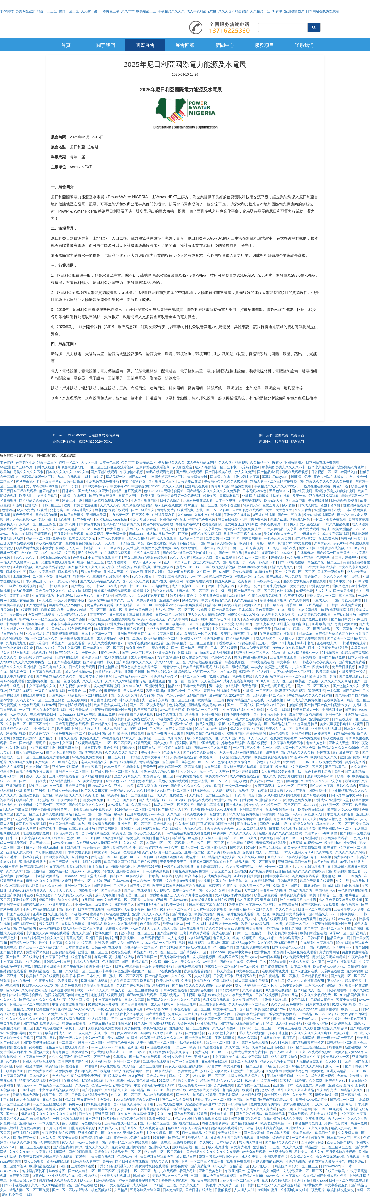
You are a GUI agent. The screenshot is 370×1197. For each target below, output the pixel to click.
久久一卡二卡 (104, 1033)
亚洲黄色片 (334, 714)
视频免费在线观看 (306, 876)
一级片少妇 (167, 529)
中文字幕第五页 (248, 971)
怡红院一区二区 (205, 672)
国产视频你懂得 (80, 1152)
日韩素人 (237, 847)
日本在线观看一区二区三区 (191, 1009)
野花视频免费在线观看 (112, 510)
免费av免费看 (289, 619)
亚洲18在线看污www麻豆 (146, 814)
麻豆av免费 (107, 714)
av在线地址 (360, 881)
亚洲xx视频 (199, 619)
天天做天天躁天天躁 (162, 928)
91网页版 (296, 843)
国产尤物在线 (320, 947)
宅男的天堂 (252, 505)
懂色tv (338, 771)
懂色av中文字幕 (322, 786)
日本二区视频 (301, 966)
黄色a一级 (341, 486)
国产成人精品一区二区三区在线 (81, 529)
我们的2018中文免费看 (294, 543)
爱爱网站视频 (12, 638)
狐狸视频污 (316, 691)
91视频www (299, 757)
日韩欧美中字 (16, 572)
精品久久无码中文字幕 (247, 729)
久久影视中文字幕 (79, 943)
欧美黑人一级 (50, 1023)
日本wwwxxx (121, 881)
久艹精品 (121, 1190)
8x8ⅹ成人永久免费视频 (304, 700)
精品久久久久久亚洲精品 (19, 667)
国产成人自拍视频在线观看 (196, 1095)
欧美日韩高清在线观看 (206, 1047)
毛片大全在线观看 (249, 719)
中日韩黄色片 (310, 534)
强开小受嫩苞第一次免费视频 (179, 496)
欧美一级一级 (221, 591)
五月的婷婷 (224, 985)
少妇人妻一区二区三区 (336, 805)
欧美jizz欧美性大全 (151, 619)
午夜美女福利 (45, 981)
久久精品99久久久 (165, 962)
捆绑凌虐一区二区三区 (201, 505)
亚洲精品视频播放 (255, 496)
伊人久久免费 (245, 472)
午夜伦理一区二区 (131, 895)
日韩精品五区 (287, 881)
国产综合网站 (167, 933)
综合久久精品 (137, 538)
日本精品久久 (39, 1076)
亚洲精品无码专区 (164, 676)
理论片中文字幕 (341, 581)
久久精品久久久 (116, 1090)
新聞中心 (224, 45)
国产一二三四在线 (241, 705)
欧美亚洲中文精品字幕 (289, 914)
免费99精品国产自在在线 (245, 700)
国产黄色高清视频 (210, 805)
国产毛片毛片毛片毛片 (278, 686)
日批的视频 (223, 1190)
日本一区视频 (226, 500)
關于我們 (105, 45)
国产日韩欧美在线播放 (132, 1161)
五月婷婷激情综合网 (175, 957)
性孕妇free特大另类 (253, 567)
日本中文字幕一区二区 (98, 633)
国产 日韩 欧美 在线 (54, 586)
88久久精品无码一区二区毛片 (119, 900)
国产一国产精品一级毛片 (190, 648)
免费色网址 (299, 1000)
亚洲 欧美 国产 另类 (327, 624)
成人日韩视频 (34, 1161)
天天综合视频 (222, 790)
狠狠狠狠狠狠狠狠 (66, 633)
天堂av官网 (222, 1014)
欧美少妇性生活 (271, 938)
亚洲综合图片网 (25, 900)
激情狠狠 (295, 705)
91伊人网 (263, 681)
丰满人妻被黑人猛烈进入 (272, 624)
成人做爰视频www (79, 672)
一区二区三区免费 (193, 676)
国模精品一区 (58, 871)
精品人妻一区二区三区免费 (295, 748)
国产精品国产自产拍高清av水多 (328, 705)
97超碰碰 (160, 1137)
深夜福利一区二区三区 (253, 652)
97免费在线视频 (21, 691)
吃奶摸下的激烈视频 (290, 691)
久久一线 (343, 881)
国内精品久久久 (100, 786)
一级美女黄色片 (186, 1071)
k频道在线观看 (93, 1080)
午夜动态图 (134, 572)
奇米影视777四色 (162, 1023)
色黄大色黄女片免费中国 (250, 1052)
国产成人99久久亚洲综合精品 (100, 491)
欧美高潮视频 (326, 672)
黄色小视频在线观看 (174, 781)
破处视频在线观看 (14, 971)
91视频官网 (330, 652)
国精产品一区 (239, 1166)
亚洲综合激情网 (128, 871)
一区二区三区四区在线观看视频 (111, 467)
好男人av (248, 919)
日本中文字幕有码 (95, 486)
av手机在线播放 (352, 862)
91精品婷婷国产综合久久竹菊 (42, 938)
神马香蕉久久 (82, 510)
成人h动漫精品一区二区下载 (216, 467)
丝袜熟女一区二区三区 (199, 762)
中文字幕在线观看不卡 (105, 557)
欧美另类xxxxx (213, 705)
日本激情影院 (173, 1190)
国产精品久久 (101, 724)
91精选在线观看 (116, 657)
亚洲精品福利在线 (173, 519)
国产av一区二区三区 (137, 652)
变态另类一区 (60, 510)
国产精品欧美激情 (36, 919)
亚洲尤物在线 (301, 733)
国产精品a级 (182, 1109)
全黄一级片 (90, 652)
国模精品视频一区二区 (189, 1147)
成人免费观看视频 (14, 843)
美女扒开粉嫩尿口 (245, 771)
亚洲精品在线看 (197, 486)
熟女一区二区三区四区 (84, 838)
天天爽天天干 (322, 1104)
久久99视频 (324, 852)
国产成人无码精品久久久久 (100, 581)
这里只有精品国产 (23, 600)
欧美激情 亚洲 (68, 729)
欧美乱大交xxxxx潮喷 (343, 809)
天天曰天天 (17, 614)
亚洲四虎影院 (16, 786)
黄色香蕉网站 (265, 610)
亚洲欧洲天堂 (155, 686)
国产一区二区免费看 (327, 1109)
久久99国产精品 (152, 695)
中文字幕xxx (120, 486)
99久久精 (82, 472)
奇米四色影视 (251, 1095)
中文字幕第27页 (134, 481)
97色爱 (120, 1047)
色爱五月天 (271, 505)
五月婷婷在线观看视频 (153, 467)
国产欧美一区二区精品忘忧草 (270, 724)
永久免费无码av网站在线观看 (241, 752)
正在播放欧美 (88, 553)
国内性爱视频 (302, 491)
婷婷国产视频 (16, 733)
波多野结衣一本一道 (223, 924)
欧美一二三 (350, 1009)
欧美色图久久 (335, 1080)
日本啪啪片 (282, 629)
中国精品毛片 (209, 743)
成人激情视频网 (80, 591)
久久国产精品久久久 (72, 614)
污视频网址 (344, 1104)
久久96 (330, 1061)
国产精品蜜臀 (156, 1014)
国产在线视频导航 (124, 762)
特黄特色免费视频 (202, 519)
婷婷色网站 (180, 1166)
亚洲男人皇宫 (26, 828)
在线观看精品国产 (88, 743)
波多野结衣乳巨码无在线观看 (232, 1137)
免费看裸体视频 (250, 500)
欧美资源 (245, 581)
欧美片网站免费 (28, 548)
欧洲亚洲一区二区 (99, 966)
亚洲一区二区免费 (74, 1014)
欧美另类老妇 (303, 1133)
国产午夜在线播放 (103, 496)
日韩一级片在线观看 (170, 614)
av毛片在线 (111, 738)
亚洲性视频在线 (33, 624)
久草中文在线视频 (208, 515)
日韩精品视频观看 (344, 500)
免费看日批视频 (344, 667)
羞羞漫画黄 (113, 691)
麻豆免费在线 (147, 786)
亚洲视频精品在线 (328, 510)
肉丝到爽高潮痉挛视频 (337, 610)
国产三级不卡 (75, 786)
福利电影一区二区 (104, 857)
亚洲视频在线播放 (143, 781)
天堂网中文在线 (165, 881)
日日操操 (332, 605)
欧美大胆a (27, 496)
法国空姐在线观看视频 (134, 567)
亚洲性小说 (136, 1047)
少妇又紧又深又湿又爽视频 (257, 900)
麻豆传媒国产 (99, 819)
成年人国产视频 (323, 1076)
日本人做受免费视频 (255, 648)
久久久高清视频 (224, 1028)
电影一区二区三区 (91, 562)
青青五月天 (263, 629)
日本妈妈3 (246, 610)
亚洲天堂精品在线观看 (17, 543)
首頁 (66, 45)
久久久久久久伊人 (243, 833)
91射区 (224, 572)
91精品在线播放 (72, 515)
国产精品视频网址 (240, 638)
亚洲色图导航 (16, 1033)
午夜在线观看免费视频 (265, 595)
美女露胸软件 (87, 1099)
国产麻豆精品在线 (102, 1023)
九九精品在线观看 (310, 1061)
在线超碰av (306, 553)
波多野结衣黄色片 (351, 467)
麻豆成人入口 (202, 557)
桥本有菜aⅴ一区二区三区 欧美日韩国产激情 (52, 619)
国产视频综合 (195, 1033)
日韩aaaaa (137, 534)
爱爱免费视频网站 (243, 819)
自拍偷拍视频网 (156, 900)
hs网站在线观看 (67, 657)
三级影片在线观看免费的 (111, 576)
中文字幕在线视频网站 (46, 672)
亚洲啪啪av (80, 857)
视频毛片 (289, 1038)
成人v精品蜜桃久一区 (303, 652)
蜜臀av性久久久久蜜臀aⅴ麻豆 (49, 881)
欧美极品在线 (276, 729)
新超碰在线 (353, 1047)
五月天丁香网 (268, 643)
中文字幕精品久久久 (216, 600)
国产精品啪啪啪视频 (96, 776)
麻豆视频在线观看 (187, 919)
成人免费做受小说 (110, 638)
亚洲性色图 (157, 681)
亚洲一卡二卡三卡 (177, 562)
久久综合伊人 (132, 686)
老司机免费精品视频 (40, 719)
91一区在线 (356, 548)
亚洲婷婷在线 (341, 1023)
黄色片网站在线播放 (328, 477)
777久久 (302, 1076)
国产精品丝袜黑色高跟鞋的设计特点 (190, 553)
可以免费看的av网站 (268, 1161)
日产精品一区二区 (23, 943)
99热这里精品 (308, 610)
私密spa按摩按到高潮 (127, 1019)
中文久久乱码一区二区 (163, 1133)
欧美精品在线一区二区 (161, 638)
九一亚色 (149, 700)
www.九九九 (9, 534)
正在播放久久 (327, 643)
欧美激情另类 (68, 981)
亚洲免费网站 (211, 714)
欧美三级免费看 (146, 710)
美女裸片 (84, 686)
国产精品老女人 (170, 809)
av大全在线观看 (28, 1099)
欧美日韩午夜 (325, 1133)
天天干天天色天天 (279, 510)
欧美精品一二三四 (211, 700)
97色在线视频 (29, 705)
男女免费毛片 (49, 924)
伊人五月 (87, 1180)
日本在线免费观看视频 (219, 567)
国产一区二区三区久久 (41, 638)
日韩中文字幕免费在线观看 (328, 648)
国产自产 (246, 1009)
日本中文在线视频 (261, 662)
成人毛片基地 (218, 1147)
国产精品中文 (341, 619)
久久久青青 (303, 510)
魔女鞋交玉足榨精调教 (242, 524)
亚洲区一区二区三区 (93, 952)
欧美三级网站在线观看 (54, 819)
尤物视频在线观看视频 (58, 562)
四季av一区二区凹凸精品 (304, 605)
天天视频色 (219, 729)
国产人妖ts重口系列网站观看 (175, 743)
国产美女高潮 (140, 885)
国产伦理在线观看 (46, 1142)
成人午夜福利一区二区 (189, 586)
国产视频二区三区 (162, 481)
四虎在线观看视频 (295, 472)
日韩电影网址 (68, 748)
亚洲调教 (39, 914)
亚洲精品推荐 (319, 719)
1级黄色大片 (313, 1185)
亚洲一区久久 (296, 1052)
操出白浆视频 (193, 1066)
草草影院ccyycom (275, 477)
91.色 (45, 553)
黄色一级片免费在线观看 (96, 824)
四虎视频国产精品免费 (119, 847)
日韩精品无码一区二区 (38, 477)
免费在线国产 (90, 738)
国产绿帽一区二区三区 (254, 1085)
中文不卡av (85, 990)
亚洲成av (32, 505)
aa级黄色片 (103, 904)
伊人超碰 (289, 505)
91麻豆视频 (95, 534)
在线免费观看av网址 (315, 529)
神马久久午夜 (129, 700)
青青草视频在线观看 (271, 843)
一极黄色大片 (308, 1019)
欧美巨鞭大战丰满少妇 (36, 657)
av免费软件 (295, 1004)
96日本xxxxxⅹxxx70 (37, 985)
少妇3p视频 (211, 786)
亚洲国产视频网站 (144, 500)
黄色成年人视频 (278, 1133)
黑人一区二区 (282, 681)
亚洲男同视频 (105, 1114)
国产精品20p (163, 824)
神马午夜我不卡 (28, 481)
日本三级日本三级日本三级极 (131, 614)
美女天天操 (307, 548)
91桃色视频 (62, 519)
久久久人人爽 (172, 486)
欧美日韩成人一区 (306, 710)
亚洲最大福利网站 (121, 624)
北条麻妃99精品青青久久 (122, 524)
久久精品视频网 (279, 710)
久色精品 (258, 1047)
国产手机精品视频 (135, 962)
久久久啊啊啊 (299, 600)
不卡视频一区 (342, 947)
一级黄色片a (52, 481)
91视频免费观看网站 (36, 534)
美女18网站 (290, 995)
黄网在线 (133, 529)
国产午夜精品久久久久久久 (56, 676)
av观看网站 (237, 595)
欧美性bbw (332, 843)
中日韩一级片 (122, 819)
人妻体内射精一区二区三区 (87, 610)
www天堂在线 (118, 805)
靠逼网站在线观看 (199, 581)
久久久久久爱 (52, 885)
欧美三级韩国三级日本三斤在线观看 (131, 862)
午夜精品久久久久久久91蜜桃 (226, 481)
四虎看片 (272, 752)
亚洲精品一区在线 (57, 962)
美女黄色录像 (93, 781)
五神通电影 (28, 1090)
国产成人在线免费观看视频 (71, 629)
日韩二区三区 (129, 496)
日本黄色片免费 (89, 524)
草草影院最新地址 (71, 467)
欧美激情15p (156, 691)
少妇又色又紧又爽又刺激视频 (341, 900)
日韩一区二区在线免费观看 (349, 1180)
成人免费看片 (251, 1156)
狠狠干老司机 (330, 505)
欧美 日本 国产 (73, 976)
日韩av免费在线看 (174, 990)
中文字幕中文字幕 (353, 1114)
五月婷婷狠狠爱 (313, 1142)
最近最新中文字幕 (346, 752)
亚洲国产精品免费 (332, 657)
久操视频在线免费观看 (205, 662)
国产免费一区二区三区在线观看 (125, 1142)
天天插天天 (92, 847)
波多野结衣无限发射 (116, 919)
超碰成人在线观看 (164, 538)
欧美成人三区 (92, 657)
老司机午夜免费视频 (206, 534)
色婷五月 (285, 1109)
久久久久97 (15, 871)
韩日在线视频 (228, 519)
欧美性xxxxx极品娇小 (257, 924)
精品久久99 (184, 1118)
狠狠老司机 (82, 576)
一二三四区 (67, 1042)
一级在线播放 (159, 648)
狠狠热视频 (308, 657)
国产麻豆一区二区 (289, 838)
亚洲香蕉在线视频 (332, 548)
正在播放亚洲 (298, 729)
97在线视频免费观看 (324, 496)
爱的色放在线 (163, 567)
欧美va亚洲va (173, 924)
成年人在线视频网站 (238, 681)
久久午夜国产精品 (301, 557)
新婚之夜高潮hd (25, 738)
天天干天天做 (105, 543)
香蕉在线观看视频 (197, 971)
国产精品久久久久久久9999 (339, 748)
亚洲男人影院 (154, 572)
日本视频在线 (68, 572)
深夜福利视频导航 (354, 538)
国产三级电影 (295, 500)
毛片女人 (301, 1152)
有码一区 (116, 610)
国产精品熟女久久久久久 (134, 662)
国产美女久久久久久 (186, 786)
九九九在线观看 (69, 477)
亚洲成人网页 (299, 962)
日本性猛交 (104, 595)
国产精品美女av (224, 610)
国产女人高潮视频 (179, 729)
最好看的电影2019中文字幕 (230, 695)
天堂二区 (272, 852)
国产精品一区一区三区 (147, 1090)
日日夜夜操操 (114, 719)
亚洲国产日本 (283, 1085)
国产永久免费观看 (322, 467)
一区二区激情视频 (14, 1166)
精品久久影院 (206, 724)
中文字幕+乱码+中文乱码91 (53, 595)
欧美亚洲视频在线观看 (271, 757)
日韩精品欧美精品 (46, 876)
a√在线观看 (212, 767)
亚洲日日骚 (94, 938)
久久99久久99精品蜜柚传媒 (126, 681)
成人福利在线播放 (169, 505)
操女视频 (133, 838)
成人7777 (310, 805)
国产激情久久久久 (346, 686)
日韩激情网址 (108, 667)
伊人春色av (142, 881)
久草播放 (120, 1057)
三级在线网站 (77, 700)
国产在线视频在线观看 (191, 1114)
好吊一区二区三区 (92, 1042)
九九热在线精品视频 (137, 505)
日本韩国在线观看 (214, 548)
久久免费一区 (302, 1095)
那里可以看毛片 (337, 767)
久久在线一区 (133, 843)
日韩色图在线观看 (181, 572)
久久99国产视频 (21, 762)
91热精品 (149, 529)
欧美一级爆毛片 (244, 938)
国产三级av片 (22, 467)
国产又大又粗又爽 (136, 581)
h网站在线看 (281, 496)
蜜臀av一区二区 (188, 567)
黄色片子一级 (196, 857)
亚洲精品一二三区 (152, 738)
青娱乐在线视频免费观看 (243, 529)
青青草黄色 (98, 614)
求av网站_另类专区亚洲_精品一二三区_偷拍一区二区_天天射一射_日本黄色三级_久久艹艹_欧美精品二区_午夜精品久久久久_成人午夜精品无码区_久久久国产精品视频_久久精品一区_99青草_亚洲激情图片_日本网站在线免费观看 (169, 11)
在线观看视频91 (320, 1052)
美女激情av (80, 1052)
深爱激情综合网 (327, 1095)
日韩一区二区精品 (248, 933)
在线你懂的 (272, 1118)
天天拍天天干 (262, 1166)
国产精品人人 (125, 595)
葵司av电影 (259, 790)
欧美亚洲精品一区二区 (349, 529)
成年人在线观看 (12, 767)
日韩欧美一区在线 (159, 876)
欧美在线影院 (212, 524)
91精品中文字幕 (191, 538)
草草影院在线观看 (49, 852)
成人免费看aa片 (142, 657)
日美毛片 (209, 1185)
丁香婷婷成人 (226, 643)
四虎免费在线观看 (335, 838)
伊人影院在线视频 (278, 990)
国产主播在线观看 (198, 1014)
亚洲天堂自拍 (39, 643)
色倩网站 (8, 510)
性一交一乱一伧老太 (183, 681)
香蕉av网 (214, 943)
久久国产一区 (207, 572)
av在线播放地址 (186, 548)
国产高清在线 (351, 1095)
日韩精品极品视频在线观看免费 (293, 828)
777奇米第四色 (168, 657)
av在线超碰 (101, 1071)
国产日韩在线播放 (249, 1114)
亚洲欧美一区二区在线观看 (29, 1004)
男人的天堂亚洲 (251, 1142)
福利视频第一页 (107, 933)
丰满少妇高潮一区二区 (168, 477)
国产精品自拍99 (158, 985)
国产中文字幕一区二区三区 (295, 572)
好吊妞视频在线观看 (86, 862)
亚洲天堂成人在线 (143, 519)
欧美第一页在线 (307, 681)
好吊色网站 (190, 600)
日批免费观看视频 (82, 1128)
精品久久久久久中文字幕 (324, 781)
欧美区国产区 (221, 871)
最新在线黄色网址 (232, 724)
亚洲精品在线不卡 (269, 800)
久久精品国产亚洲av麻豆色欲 (325, 1176)
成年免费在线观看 (311, 638)
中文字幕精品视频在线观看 (66, 866)
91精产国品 (147, 748)
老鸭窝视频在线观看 (237, 1090)
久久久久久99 (19, 1152)
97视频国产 (9, 1090)
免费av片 (36, 1033)
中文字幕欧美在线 (226, 629)
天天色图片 (250, 686)
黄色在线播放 (91, 1123)
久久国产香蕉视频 (130, 985)
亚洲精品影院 (44, 729)
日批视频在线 (44, 800)
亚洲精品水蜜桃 (317, 1023)
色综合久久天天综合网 (234, 762)
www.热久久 (85, 595)
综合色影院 (281, 1137)
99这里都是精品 (305, 724)
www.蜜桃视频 (50, 928)
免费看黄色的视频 (79, 543)
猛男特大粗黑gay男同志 (67, 605)
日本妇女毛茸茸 (228, 990)
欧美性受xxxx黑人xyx (329, 966)
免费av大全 (249, 957)
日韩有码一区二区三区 (255, 1028)
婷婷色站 (278, 557)
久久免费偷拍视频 (240, 843)
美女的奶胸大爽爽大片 (281, 534)
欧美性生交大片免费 (156, 548)
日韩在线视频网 (192, 928)
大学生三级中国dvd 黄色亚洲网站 (131, 1080)
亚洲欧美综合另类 (352, 672)
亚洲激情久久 (295, 1128)
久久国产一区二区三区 (174, 790)
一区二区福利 (343, 629)
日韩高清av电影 (243, 795)
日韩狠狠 (214, 885)
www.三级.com (102, 1047)
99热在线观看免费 (160, 472)
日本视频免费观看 (97, 1104)
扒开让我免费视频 (254, 519)
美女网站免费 (133, 691)
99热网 (17, 505)
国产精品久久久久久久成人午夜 (91, 567)
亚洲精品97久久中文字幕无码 (200, 529)
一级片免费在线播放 (69, 600)
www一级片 (275, 781)
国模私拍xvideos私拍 (112, 519)
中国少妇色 (239, 781)
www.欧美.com (64, 843)
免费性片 (55, 1080)
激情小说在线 (161, 1142)
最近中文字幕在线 (101, 871)
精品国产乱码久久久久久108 (161, 1038)
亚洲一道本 (84, 904)
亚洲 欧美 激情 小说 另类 (347, 1085)
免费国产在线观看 (41, 614)
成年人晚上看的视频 (61, 752)
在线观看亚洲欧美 (47, 966)
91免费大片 (167, 1080)
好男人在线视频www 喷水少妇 (29, 519)
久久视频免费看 (261, 871)
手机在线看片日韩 (274, 524)
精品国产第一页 (221, 576)
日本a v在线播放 (127, 966)
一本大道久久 (49, 1123)
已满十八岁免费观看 (141, 600)
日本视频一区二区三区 (344, 1137)
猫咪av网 (49, 705)
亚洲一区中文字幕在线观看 (316, 567)
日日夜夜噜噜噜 (335, 990)
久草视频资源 (294, 595)
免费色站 (118, 1147)
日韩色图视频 (279, 733)
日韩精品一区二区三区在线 (100, 548)
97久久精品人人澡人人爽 (74, 895)
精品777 (174, 686)
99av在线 (278, 652)
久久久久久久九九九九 (122, 752)
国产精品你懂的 (25, 928)
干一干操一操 (116, 534)
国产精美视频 (343, 591)
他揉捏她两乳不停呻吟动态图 (211, 862)
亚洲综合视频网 (202, 990)
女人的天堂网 (23, 591)
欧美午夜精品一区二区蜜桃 (127, 795)
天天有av (223, 771)
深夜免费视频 (110, 1066)
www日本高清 (270, 957)
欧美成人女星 (55, 1109)
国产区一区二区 (28, 814)
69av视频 (343, 943)
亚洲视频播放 (319, 586)
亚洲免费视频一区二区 (153, 624)
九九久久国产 (300, 667)
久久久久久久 (216, 819)
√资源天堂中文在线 (250, 576)
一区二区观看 (175, 843)
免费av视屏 (354, 971)
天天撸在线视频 (103, 1156)
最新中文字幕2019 (321, 776)
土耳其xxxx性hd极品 (320, 985)
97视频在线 (202, 790)
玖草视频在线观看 (94, 981)
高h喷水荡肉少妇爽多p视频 (335, 491)
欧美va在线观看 (59, 1161)
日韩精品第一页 (222, 1114)
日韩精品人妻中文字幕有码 (147, 757)
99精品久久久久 (351, 1090)
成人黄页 (97, 1052)
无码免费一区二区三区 (270, 695)
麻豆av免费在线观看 (198, 500)
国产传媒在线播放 (275, 966)
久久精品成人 (281, 1180)
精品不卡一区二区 (56, 1095)
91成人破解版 (220, 676)
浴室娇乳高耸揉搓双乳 (171, 576)
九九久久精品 (194, 828)
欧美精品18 (15, 1071)
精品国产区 (213, 605)
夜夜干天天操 (23, 515)
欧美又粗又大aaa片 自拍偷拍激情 (314, 1009)
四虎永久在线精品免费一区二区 (243, 962)
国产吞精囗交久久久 (50, 591)
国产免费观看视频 (315, 619)
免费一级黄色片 (185, 890)
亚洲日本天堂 (96, 515)
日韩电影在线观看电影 (262, 553)
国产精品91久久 (35, 904)
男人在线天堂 (91, 572)
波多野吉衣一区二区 (158, 776)
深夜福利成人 (252, 852)
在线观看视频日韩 (44, 714)
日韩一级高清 (73, 481)
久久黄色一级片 (249, 586)
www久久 (138, 928)
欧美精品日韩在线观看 (43, 976)
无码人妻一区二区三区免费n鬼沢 (264, 885)
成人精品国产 (266, 638)
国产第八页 (67, 524)
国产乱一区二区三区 (155, 1123)
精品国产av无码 (290, 814)
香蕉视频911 (129, 938)
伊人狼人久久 (258, 738)
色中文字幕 (210, 624)
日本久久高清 (134, 1000)
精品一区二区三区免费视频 (46, 538)
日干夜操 (223, 757)
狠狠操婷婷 (142, 591)
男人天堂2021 (40, 843)
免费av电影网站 (336, 1123)
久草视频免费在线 (213, 595)
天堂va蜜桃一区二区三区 (210, 781)
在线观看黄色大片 (275, 971)
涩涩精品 (194, 705)
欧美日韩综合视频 (314, 933)
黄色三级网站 (59, 862)
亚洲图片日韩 (135, 672)
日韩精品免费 (301, 477)
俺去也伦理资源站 (104, 700)
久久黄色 (318, 962)
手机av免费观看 (195, 686)
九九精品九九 (16, 643)
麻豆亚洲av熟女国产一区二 (135, 971)
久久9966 (185, 515)
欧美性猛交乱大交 (341, 1190)
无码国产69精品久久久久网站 (301, 1066)
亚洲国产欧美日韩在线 (134, 633)
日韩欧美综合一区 (267, 581)
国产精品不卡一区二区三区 (254, 591)
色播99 (123, 714)
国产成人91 (235, 805)
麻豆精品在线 (220, 477)
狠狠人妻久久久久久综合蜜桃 (281, 833)
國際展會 (145, 45)
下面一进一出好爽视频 (247, 548)
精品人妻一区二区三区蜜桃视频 (274, 481)
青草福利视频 (229, 496)
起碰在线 (324, 752)
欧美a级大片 (274, 500)
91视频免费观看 (238, 1161)
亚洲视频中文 (39, 1052)
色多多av (79, 557)
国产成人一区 (139, 477)
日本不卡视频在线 (291, 562)
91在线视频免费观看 (327, 762)
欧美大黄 (148, 496)
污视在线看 (247, 643)
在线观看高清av (77, 1047)
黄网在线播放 (169, 995)
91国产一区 (154, 843)
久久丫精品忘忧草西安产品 (277, 943)
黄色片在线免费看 (100, 605)
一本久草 (334, 691)
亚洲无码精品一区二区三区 (347, 1071)
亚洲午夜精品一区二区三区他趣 (190, 643)
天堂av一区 (83, 881)
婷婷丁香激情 (230, 505)
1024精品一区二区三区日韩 (135, 809)
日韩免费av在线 (190, 481)
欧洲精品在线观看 (156, 1061)
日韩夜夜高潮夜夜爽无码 (318, 662)
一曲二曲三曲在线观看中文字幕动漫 (117, 1014)
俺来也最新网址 (123, 866)
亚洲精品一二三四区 (258, 691)
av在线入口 (228, 672)
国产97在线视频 (91, 752)
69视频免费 (304, 591)
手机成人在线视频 (87, 962)
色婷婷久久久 (221, 657)
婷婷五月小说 (72, 500)
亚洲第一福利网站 (66, 767)
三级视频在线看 (64, 952)
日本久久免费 (360, 990)
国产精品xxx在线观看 (195, 947)
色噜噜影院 (132, 767)
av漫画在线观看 (159, 1047)
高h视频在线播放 (122, 957)
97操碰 (246, 629)
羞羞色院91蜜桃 (326, 862)
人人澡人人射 (91, 729)
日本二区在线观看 (224, 648)
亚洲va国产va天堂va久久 (77, 1009)
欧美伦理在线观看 (284, 657)
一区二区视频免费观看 (330, 519)
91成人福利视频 (344, 1004)
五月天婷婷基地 (347, 557)
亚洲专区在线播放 (237, 515)
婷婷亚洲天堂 (104, 629)
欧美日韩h (247, 543)
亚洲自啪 (312, 838)
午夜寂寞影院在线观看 (277, 633)
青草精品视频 (149, 762)
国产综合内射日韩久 (225, 619)
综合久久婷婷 (241, 757)
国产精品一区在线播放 (334, 553)
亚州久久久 (159, 795)
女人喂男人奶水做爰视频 (233, 895)
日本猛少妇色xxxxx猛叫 (216, 719)
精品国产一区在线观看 (68, 643)
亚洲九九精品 (124, 786)
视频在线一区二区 (186, 624)
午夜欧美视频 (333, 738)
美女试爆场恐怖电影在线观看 (146, 557)
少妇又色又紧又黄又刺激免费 (222, 1071)
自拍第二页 (30, 553)
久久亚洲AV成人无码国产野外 (98, 843)
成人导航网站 (117, 562)
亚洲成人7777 (191, 638)
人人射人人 (323, 591)
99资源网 (220, 833)
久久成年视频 (227, 809)
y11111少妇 (70, 486)
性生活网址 (54, 1047)
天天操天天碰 (197, 477)
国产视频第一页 (234, 562)
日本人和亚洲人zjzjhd (145, 562)
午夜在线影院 (318, 500)
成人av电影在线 (115, 729)
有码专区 (129, 748)
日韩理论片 (247, 672)
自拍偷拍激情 (357, 966)
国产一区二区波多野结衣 (148, 705)
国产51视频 (168, 947)
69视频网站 (235, 733)
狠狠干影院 (47, 900)
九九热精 (242, 790)
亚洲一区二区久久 (78, 885)
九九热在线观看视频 (50, 567)
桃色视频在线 (42, 652)
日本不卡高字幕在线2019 (243, 534)
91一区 (268, 748)
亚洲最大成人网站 (20, 852)
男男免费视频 (47, 496)
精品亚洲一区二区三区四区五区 (329, 1147)
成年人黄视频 (105, 895)
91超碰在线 (264, 572)
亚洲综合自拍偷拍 (247, 876)
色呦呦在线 (72, 681)
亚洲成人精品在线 (62, 1176)
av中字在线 (199, 576)
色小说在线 (327, 919)
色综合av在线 (128, 1156)
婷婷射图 (111, 938)
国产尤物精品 (36, 605)
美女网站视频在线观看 (260, 619)
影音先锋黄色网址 (139, 610)
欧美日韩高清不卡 (262, 562)
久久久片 (277, 1004)
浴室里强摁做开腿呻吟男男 (111, 710)
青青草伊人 (172, 667)
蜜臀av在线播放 (74, 1023)
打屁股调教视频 (92, 800)
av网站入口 (349, 472)
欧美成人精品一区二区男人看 (251, 909)
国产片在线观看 (315, 795)
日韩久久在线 (166, 714)
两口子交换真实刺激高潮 (303, 847)
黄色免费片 (111, 748)
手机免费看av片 (188, 524)
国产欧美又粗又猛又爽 (145, 833)
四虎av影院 (321, 667)
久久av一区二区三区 (253, 557)
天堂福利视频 (250, 467)
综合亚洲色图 (136, 648)
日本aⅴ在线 (45, 648)
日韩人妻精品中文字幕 (281, 529)
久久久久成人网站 (251, 857)
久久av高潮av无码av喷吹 (21, 885)
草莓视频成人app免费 (238, 943)
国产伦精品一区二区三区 (135, 605)
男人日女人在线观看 (305, 524)
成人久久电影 (293, 1118)
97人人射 (69, 1142)
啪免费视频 (187, 881)
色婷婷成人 (28, 529)
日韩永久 (69, 491)
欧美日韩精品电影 (183, 543)
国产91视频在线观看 (248, 510)
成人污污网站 (67, 581)
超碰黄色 (163, 586)
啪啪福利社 (301, 624)
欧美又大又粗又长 (82, 538)
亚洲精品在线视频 (73, 496)
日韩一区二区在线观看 (315, 909)
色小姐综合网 (223, 947)
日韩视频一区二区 (325, 472)
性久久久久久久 (25, 557)
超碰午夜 (210, 496)
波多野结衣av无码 (109, 672)
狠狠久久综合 (303, 824)
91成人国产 (276, 857)
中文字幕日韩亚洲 (42, 748)
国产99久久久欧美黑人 (200, 752)
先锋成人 (175, 1014)
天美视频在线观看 (184, 757)
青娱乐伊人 (313, 576)
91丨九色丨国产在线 (281, 548)
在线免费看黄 (351, 605)
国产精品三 (177, 1137)
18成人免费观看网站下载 (165, 629)
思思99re (78, 871)
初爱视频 (206, 757)
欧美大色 (95, 691)
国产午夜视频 (91, 767)
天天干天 (149, 767)
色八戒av (12, 990)
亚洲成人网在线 (226, 800)
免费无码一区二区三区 (212, 1052)
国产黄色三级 (81, 586)
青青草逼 (266, 767)
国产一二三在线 (290, 515)
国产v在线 (160, 581)
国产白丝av (134, 943)
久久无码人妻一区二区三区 (162, 852)
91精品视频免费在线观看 (67, 1019)
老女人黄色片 (316, 743)
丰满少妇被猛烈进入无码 (60, 548)
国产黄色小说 (182, 914)
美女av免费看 (225, 557)
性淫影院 (278, 981)
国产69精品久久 (67, 652)
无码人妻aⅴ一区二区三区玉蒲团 (331, 595)
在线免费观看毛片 (284, 738)
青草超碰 (361, 947)
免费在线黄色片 (230, 1133)
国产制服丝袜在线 (150, 904)
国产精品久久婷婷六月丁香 (39, 500)
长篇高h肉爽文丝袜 (295, 1190)
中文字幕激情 (163, 633)
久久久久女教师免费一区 (33, 662)
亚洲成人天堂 (113, 572)
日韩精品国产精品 (131, 543)
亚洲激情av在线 (181, 724)
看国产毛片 (340, 586)
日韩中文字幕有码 (276, 876)
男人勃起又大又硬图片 (278, 614)
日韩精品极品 (106, 1180)
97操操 (132, 1038)
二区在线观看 (162, 1071)
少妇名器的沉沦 (38, 767)
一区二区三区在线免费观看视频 (43, 710)
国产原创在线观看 (104, 472)
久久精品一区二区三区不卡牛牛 (29, 724)
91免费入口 (77, 1109)
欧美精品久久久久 (324, 757)
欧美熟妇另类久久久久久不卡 (284, 467)
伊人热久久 (335, 981)
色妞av (80, 814)
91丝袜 (250, 1080)
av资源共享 (323, 733)
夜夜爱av (257, 781)
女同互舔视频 (265, 786)
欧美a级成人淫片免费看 (284, 576)
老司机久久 (222, 938)
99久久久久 (47, 529)
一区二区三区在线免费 (50, 1104)
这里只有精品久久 (207, 562)
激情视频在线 (188, 652)
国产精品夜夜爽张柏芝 (308, 1042)
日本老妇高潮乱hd (210, 866)
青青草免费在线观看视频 (176, 510)
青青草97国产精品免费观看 (231, 486)
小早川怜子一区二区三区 (206, 843)
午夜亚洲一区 (151, 752)
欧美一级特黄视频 (236, 667)
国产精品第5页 (268, 472)
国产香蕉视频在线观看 (72, 724)
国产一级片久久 (143, 510)
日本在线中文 (99, 866)
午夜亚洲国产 (235, 1171)
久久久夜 (261, 676)
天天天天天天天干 (221, 828)
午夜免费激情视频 (190, 776)
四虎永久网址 (225, 581)
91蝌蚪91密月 (267, 1190)
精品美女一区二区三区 (56, 1085)
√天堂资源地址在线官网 (341, 904)
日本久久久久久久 (59, 472)
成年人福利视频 (142, 714)
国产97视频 (48, 828)
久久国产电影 (296, 790)
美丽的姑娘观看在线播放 (77, 828)
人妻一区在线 (127, 1109)
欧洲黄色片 (115, 529)
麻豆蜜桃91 (266, 819)
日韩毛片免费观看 (353, 643)
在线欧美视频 (328, 538)
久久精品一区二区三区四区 (209, 795)
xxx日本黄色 (9, 866)
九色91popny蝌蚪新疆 (321, 833)
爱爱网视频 (186, 1023)
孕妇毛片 (42, 629)
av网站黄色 (211, 919)
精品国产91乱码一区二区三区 (169, 909)
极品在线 (27, 1114)
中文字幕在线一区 (33, 1057)
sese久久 (288, 553)
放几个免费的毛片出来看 (165, 733)
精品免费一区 (116, 477)
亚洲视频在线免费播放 (103, 481)
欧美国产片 (252, 605)
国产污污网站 (311, 904)
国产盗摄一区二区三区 (111, 885)
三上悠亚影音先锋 (213, 1004)
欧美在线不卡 (197, 814)
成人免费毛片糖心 (284, 1057)
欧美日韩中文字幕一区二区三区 (299, 767)
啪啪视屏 (125, 1023)
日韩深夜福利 (174, 819)
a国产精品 (207, 543)
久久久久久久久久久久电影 (26, 1019)
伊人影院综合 (182, 467)
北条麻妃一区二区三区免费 (129, 515)
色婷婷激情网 (256, 733)
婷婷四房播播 (252, 538)
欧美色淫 (271, 719)
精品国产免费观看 (222, 857)
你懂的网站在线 (53, 610)
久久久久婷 (214, 928)
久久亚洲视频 (16, 748)
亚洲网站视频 (23, 567)
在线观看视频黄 (35, 695)
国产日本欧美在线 (219, 472)
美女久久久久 (191, 962)
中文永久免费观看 (341, 814)
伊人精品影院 (98, 1019)
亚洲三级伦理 (186, 1004)
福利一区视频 (321, 857)
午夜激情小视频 (132, 472)
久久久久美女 (142, 576)
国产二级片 (134, 638)
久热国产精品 (141, 805)
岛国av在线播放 (151, 1033)
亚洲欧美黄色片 (61, 904)
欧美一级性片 (176, 904)
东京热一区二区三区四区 (38, 524)
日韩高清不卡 (223, 976)
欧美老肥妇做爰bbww (270, 1009)
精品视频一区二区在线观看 (88, 695)
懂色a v (278, 648)
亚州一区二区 (194, 852)
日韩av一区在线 (105, 586)
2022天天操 (278, 962)
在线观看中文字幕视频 (317, 943)
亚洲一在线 (174, 1033)
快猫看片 (204, 610)
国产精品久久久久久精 (298, 752)
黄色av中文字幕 (61, 743)
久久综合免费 (252, 990)
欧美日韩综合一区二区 (326, 895)
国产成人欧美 (156, 1076)
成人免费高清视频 (336, 534)
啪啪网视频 (332, 885)
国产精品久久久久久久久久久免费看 (326, 481)
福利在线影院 (93, 477)
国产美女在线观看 (137, 890)
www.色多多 (347, 919)
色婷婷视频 (177, 705)
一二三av (180, 1047)
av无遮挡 (46, 600)
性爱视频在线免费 (356, 505)
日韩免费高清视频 (156, 871)
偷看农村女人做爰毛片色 (126, 909)
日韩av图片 (316, 938)
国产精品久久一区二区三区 (103, 648)
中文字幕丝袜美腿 (109, 1000)
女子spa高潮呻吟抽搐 (42, 486)
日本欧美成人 (348, 914)
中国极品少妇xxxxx (146, 486)
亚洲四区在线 (130, 828)
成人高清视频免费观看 (314, 614)
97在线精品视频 (199, 938)
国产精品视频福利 (49, 1028)
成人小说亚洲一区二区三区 (174, 610)
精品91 (70, 1099)
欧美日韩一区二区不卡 (223, 538)
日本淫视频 (196, 943)
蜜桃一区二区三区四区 (213, 510)
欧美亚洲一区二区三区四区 (126, 1052)
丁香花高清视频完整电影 (216, 824)
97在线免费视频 (169, 971)
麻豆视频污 (133, 491)
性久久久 (269, 776)
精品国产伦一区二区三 (324, 562)
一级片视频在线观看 (315, 486)
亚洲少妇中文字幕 (246, 477)
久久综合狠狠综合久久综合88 (43, 838)
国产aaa (12, 1114)
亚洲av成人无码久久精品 (159, 771)
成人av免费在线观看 (32, 510)
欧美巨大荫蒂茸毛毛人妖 (239, 633)
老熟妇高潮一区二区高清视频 (180, 767)
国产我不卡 (67, 909)
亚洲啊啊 (263, 1137)
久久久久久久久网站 (336, 681)
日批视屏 (246, 800)
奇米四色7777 (39, 733)
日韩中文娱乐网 (69, 648)
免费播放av (178, 795)
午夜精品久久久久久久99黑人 (276, 486)
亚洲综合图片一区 (92, 1133)
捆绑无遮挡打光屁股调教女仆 (107, 500)
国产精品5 (47, 738)
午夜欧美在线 (67, 800)
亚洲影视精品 (207, 1023)
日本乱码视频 (71, 847)
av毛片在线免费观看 (87, 757)
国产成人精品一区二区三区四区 (162, 800)
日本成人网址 (308, 505)
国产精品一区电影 (185, 838)
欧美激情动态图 (296, 1071)
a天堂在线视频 (264, 515)
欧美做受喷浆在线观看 (77, 638)
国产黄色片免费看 (348, 600)
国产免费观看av (351, 676)
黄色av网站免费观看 (177, 1099)
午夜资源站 (72, 1080)
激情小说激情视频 (274, 600)
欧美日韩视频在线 (221, 586)
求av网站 (12, 624)
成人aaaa (332, 1066)
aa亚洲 (5, 467)
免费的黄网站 (329, 952)
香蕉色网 (176, 581)
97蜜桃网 (269, 814)
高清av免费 (359, 1123)
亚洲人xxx (202, 1057)
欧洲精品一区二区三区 (204, 710)
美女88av (340, 543)
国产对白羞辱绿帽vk (306, 885)
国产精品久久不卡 (322, 914)
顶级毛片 (318, 1190)
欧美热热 (252, 805)
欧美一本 (300, 496)
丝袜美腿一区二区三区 (138, 933)
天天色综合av (279, 491)
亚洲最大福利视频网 (326, 729)
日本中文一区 (96, 976)
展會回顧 (184, 45)
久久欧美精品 (295, 648)
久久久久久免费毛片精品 (342, 576)
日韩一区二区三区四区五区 (306, 1047)
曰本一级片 (287, 610)
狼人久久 (310, 819)
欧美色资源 (232, 852)
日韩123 (12, 838)
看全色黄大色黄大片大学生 (141, 667)
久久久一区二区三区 (292, 786)
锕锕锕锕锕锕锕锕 (237, 714)
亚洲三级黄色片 (251, 809)
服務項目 (264, 45)
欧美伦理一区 (95, 795)
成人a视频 (140, 1185)
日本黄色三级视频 (288, 1028)
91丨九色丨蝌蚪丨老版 (297, 643)
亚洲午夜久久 (159, 1147)
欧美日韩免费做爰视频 (81, 505)
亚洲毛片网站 (229, 1095)
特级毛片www (26, 1085)
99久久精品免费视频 (244, 814)
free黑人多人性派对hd (217, 652)
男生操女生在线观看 (224, 686)
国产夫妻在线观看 (199, 1038)
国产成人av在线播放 (63, 790)
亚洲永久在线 (133, 1133)
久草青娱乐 (323, 543)
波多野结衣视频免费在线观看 (305, 581)
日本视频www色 (254, 491)
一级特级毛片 (238, 1104)
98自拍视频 (21, 652)
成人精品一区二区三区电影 (83, 928)
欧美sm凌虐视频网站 (319, 515)
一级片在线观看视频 (21, 586)
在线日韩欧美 (91, 748)
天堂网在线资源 (77, 947)
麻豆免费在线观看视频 (220, 1176)
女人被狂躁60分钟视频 (278, 771)
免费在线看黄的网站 (265, 1104)
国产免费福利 (83, 519)
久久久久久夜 (110, 505)
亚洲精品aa (28, 1123)
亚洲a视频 (63, 576)
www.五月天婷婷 (172, 710)
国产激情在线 (288, 904)
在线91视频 (102, 881)
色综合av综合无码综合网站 (164, 491)
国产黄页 (214, 852)
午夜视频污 (254, 1071)
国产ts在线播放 (345, 614)
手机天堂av (305, 633)
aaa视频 (204, 881)
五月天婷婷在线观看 (69, 534)
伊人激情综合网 (281, 1152)
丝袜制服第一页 (12, 776)
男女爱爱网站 (79, 710)
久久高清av (176, 814)
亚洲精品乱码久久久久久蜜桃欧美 (300, 871)
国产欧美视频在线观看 (344, 871)
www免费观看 (310, 738)
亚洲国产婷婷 (169, 600)
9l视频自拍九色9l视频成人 (206, 733)
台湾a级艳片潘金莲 (96, 833)
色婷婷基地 (324, 557)
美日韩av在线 (176, 1090)
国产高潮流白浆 (32, 866)
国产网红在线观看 (189, 472)
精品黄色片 (353, 981)
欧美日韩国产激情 (102, 733)
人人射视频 (131, 548)
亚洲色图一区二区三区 (185, 691)
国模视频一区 (318, 790)
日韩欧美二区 (124, 904)
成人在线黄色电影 (195, 657)
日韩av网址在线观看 (106, 947)
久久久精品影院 (246, 600)
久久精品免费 (327, 1090)
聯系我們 (304, 45)
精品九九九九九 (282, 567)
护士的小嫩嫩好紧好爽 (17, 648)
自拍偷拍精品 (150, 924)
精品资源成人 (87, 1176)
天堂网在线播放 (73, 924)
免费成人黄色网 (117, 928)
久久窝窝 (227, 624)
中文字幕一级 (287, 662)
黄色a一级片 (266, 543)
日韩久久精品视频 (336, 524)
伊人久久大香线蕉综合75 (207, 614)
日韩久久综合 (45, 467)
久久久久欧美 (318, 1128)
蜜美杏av (97, 914)
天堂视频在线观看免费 (157, 1156)
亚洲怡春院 (275, 1047)
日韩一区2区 (9, 553)
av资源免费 (233, 605)
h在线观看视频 (27, 610)
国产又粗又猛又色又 (246, 1118)
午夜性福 (230, 885)
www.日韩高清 (88, 1142)
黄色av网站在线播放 (158, 524)
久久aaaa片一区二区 (171, 662)
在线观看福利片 (164, 515)
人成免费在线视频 (218, 876)
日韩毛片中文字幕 (66, 833)
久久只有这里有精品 (152, 595)
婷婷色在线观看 (233, 743)
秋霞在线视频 (257, 743)
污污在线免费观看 (147, 553)
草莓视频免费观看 (294, 895)
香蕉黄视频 (255, 928)
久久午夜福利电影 (35, 990)
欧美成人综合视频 (169, 1104)
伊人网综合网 (127, 1033)
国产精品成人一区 (193, 952)
